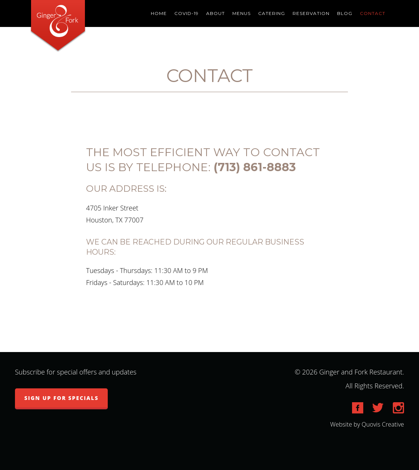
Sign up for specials (61, 397)
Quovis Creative (383, 424)
